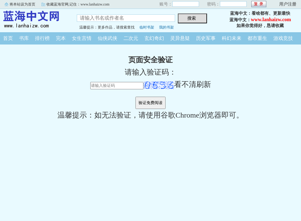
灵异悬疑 (180, 38)
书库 (24, 38)
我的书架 (166, 27)
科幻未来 (231, 38)
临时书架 (146, 27)
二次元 (130, 38)
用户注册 (287, 4)
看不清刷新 (177, 84)
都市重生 (257, 38)
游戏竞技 (283, 38)
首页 (8, 38)
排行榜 (42, 38)
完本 (61, 38)
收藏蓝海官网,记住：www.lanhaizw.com (77, 4)
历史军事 (206, 38)
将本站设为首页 (22, 4)
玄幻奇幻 (154, 38)
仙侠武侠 (107, 38)
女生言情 (82, 38)
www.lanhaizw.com (271, 19)
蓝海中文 (34, 19)
